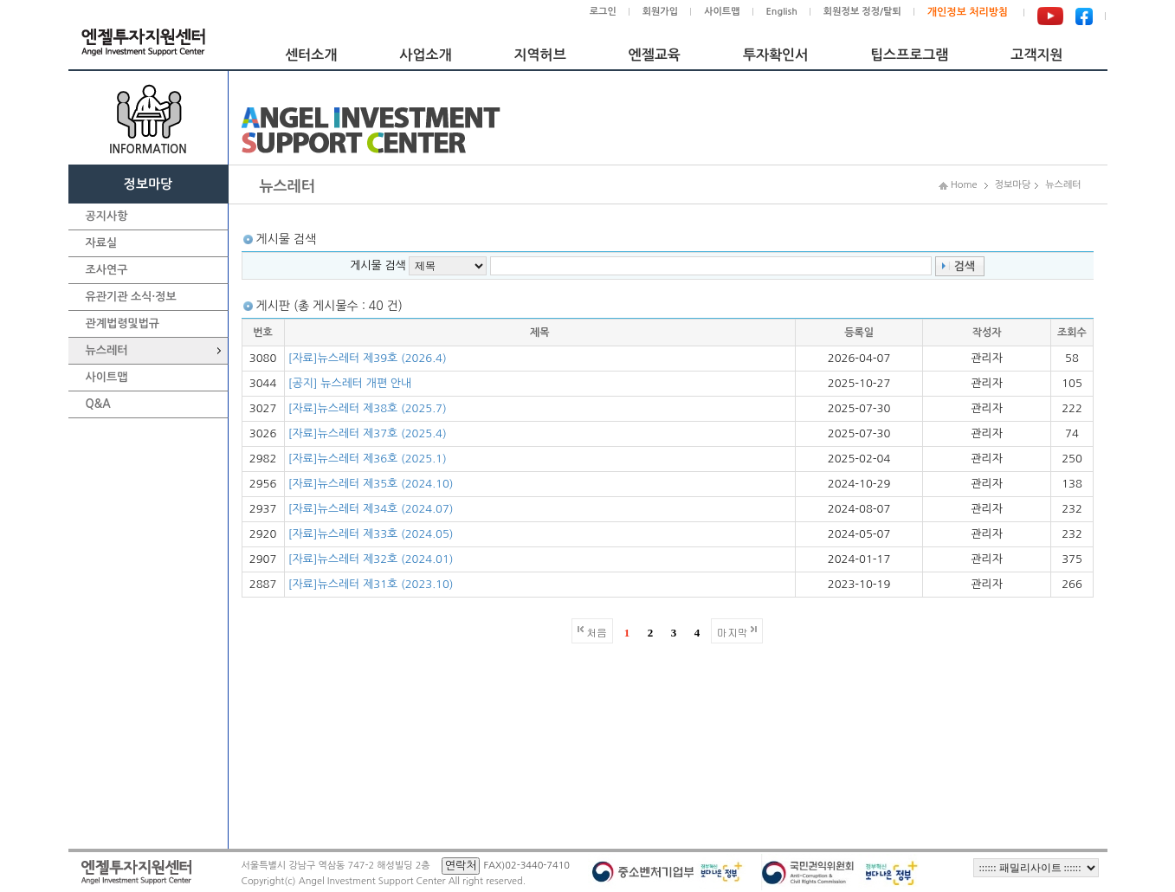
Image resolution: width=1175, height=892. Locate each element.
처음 (596, 631)
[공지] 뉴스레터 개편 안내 (350, 383)
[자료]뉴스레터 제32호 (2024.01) (371, 559)
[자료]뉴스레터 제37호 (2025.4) (367, 433)
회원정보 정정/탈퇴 (862, 11)
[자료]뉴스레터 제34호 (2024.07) (371, 508)
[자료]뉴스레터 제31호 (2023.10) (371, 584)
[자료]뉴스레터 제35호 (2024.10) (371, 483)
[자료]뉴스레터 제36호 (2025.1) (367, 458)
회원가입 (660, 11)
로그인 (603, 11)
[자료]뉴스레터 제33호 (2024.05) (371, 534)
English (781, 11)
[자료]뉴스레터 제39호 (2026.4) (367, 358)
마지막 (732, 631)
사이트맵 (721, 11)
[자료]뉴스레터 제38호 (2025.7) (367, 408)
